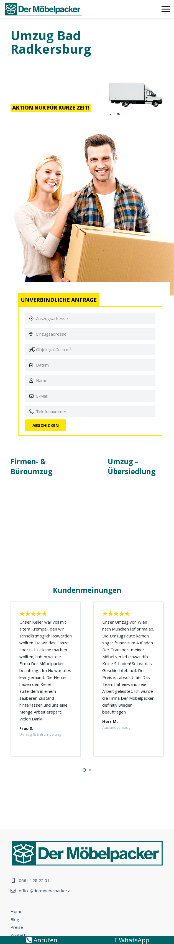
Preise (17, 927)
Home (16, 911)
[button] (84, 770)
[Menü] (165, 9)
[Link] (43, 9)
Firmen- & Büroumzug (31, 466)
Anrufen (41, 940)
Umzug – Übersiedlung (131, 466)
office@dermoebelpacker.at (45, 890)
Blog (15, 919)
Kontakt (18, 935)
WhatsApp (132, 940)
